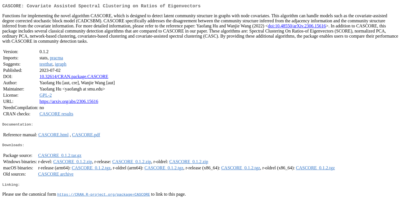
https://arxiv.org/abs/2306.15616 (68, 102)
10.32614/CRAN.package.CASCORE (73, 77)
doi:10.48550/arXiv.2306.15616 (297, 27)
